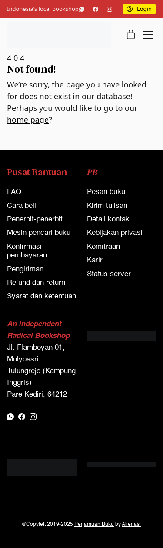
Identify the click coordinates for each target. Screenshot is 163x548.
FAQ (14, 192)
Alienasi (131, 524)
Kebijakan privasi (115, 233)
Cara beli (21, 206)
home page (28, 119)
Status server (109, 274)
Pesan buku (106, 192)
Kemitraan (103, 247)
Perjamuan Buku (94, 524)
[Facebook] (95, 9)
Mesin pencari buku (38, 233)
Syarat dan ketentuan (41, 296)
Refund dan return (36, 283)
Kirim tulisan (107, 206)
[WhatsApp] (81, 9)
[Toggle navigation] (148, 34)
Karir (95, 260)
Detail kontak (108, 219)
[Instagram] (109, 9)
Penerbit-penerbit (35, 219)
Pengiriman (25, 269)
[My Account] (139, 9)
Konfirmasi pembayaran (27, 251)
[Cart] (131, 35)
